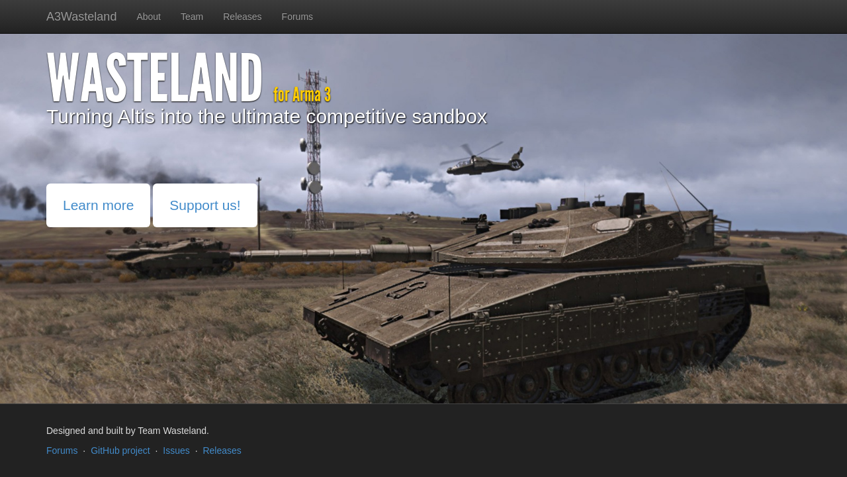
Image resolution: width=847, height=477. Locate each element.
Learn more (98, 205)
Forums (297, 16)
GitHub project (120, 450)
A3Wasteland (81, 16)
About (148, 16)
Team (192, 16)
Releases (242, 16)
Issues (176, 450)
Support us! (204, 205)
